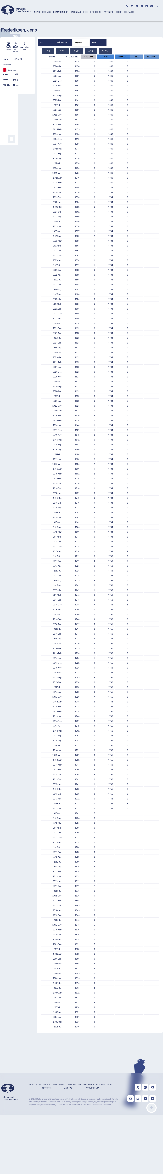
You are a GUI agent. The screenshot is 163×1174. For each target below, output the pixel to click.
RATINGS (46, 12)
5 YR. (91, 51)
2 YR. (62, 51)
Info (41, 42)
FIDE (85, 12)
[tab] (37, 15)
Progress (78, 42)
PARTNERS (109, 12)
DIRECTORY (95, 12)
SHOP (118, 12)
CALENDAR (76, 12)
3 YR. (76, 51)
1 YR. (48, 51)
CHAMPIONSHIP (60, 12)
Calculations (62, 42)
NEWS (37, 12)
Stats (94, 42)
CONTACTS (129, 12)
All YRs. (105, 51)
